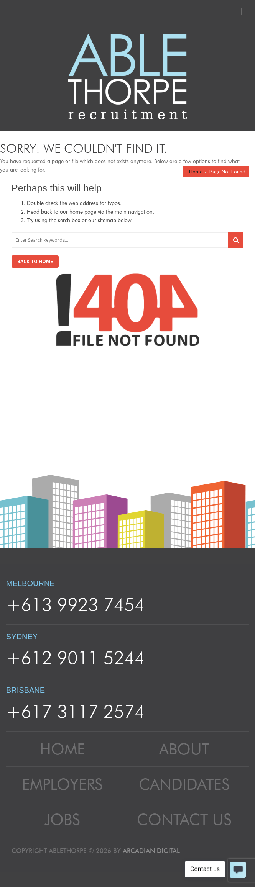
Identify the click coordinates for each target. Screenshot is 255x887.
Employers (62, 784)
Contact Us (184, 819)
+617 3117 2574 (75, 711)
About (184, 749)
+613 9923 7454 (75, 604)
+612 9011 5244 (75, 657)
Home (195, 172)
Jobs (62, 819)
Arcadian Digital (151, 850)
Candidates (184, 784)
